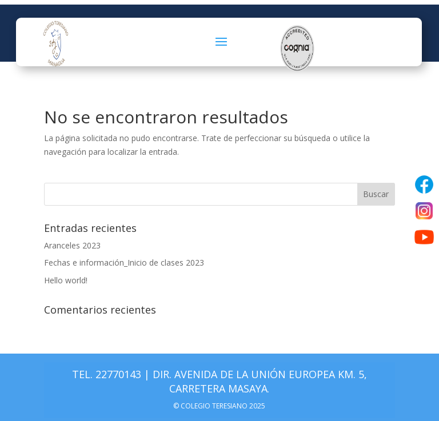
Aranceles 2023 (72, 245)
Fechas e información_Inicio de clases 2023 (124, 262)
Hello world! (65, 280)
